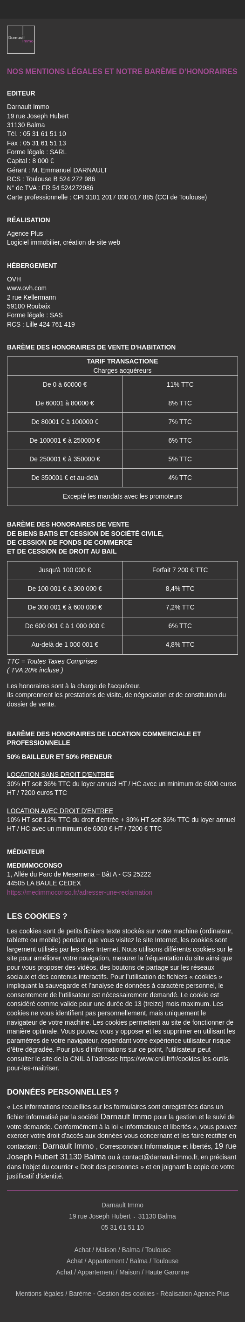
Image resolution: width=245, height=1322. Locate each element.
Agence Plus (25, 233)
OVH (14, 279)
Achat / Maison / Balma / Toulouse (122, 1250)
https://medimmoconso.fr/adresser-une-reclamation (79, 892)
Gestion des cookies (126, 1294)
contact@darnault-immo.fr (159, 1157)
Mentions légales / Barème (53, 1294)
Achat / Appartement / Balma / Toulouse (122, 1261)
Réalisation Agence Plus (195, 1294)
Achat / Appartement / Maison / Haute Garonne (123, 1272)
